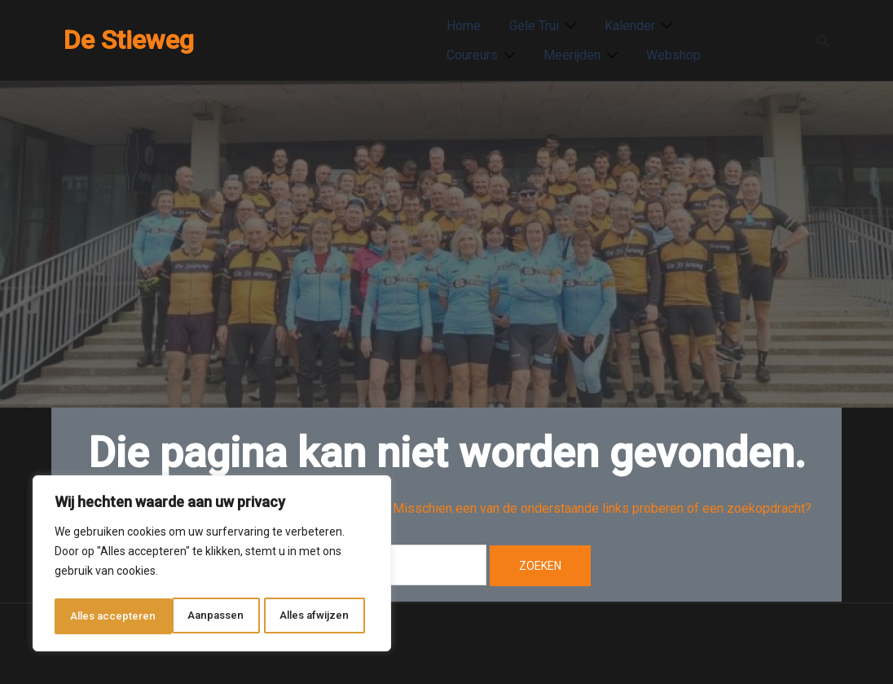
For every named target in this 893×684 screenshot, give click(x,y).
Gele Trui (534, 25)
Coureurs (472, 55)
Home (463, 25)
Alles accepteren (311, 616)
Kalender (630, 25)
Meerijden (571, 55)
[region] (212, 565)
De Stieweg (129, 39)
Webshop (673, 55)
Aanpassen (97, 616)
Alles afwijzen (197, 616)
